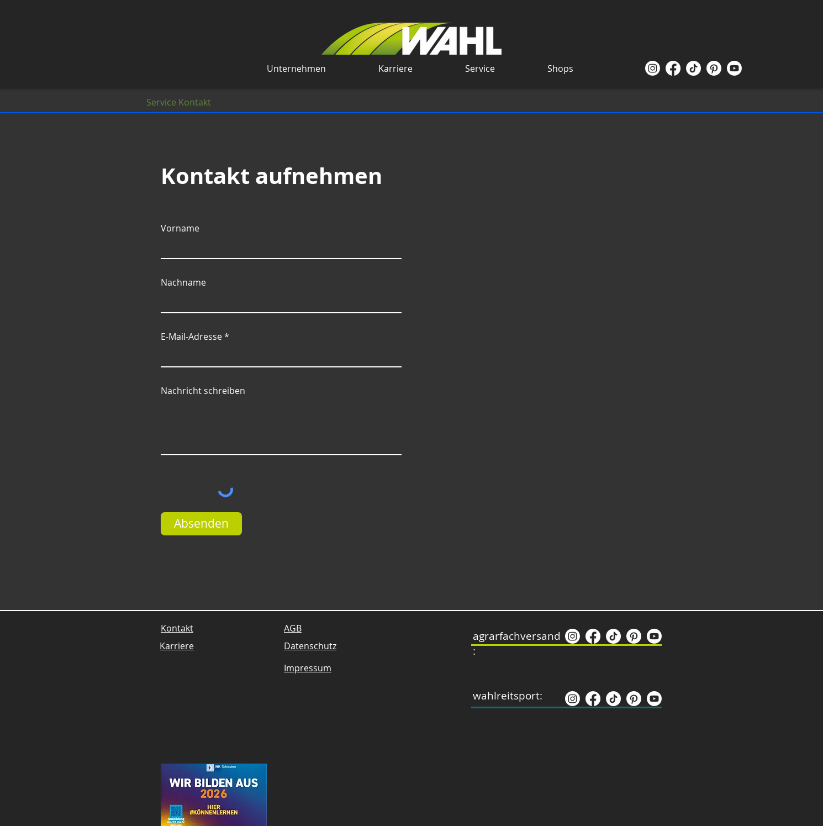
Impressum (307, 668)
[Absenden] (201, 523)
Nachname (183, 282)
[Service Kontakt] (179, 102)
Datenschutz (310, 646)
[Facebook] (673, 68)
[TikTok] (693, 68)
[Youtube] (734, 68)
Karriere (177, 646)
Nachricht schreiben (203, 390)
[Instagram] (652, 68)
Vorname (180, 228)
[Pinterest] (713, 68)
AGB (293, 628)
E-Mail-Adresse (191, 336)
